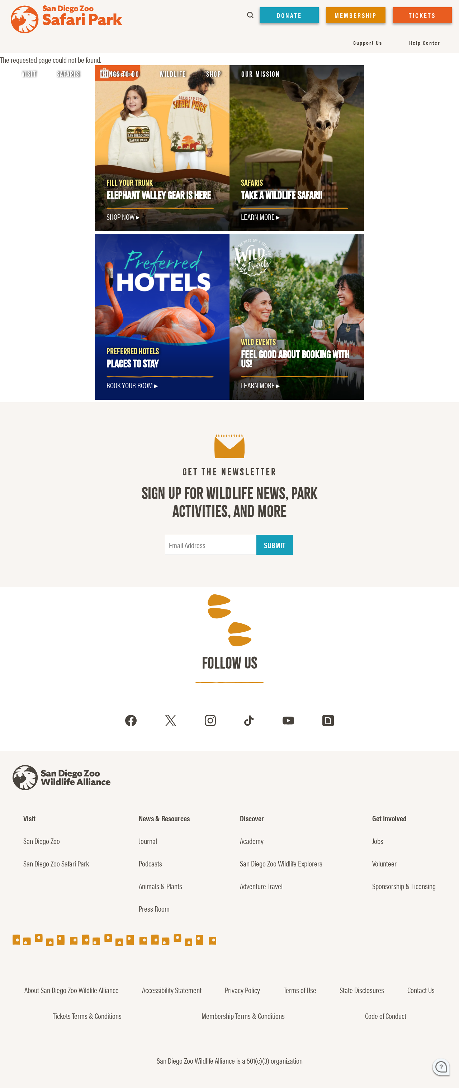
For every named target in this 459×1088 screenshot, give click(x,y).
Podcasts (150, 863)
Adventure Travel (261, 885)
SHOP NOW (120, 216)
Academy (252, 840)
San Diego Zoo (41, 840)
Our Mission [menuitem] (260, 74)
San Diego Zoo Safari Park (56, 863)
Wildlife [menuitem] (173, 74)
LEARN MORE (258, 216)
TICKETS (422, 15)
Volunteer (384, 863)
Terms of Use (300, 989)
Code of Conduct (385, 1015)
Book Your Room (130, 385)
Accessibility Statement (172, 989)
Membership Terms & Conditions (243, 1015)
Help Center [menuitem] (424, 42)
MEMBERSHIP (356, 15)
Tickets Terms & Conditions (87, 1015)
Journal (148, 840)
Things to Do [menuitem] (119, 74)
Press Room (154, 908)
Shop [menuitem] (213, 74)
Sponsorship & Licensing (404, 885)
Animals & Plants (160, 885)
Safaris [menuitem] (68, 74)
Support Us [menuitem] (367, 42)
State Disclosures (362, 989)
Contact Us (421, 989)
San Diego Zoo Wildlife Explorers (281, 863)
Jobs (377, 840)
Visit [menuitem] (29, 74)
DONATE (289, 15)
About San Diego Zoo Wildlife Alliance (71, 989)
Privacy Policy (242, 989)
